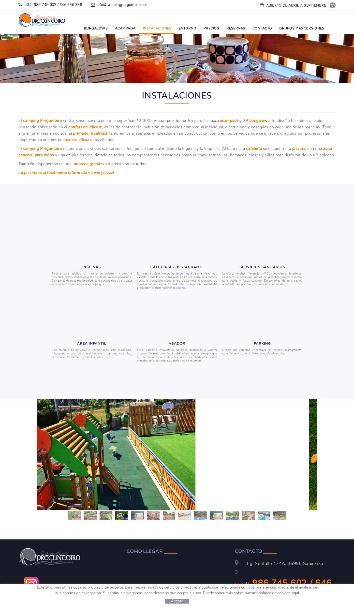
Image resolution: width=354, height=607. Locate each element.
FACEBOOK (333, 6)
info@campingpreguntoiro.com (123, 5)
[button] (39, 455)
